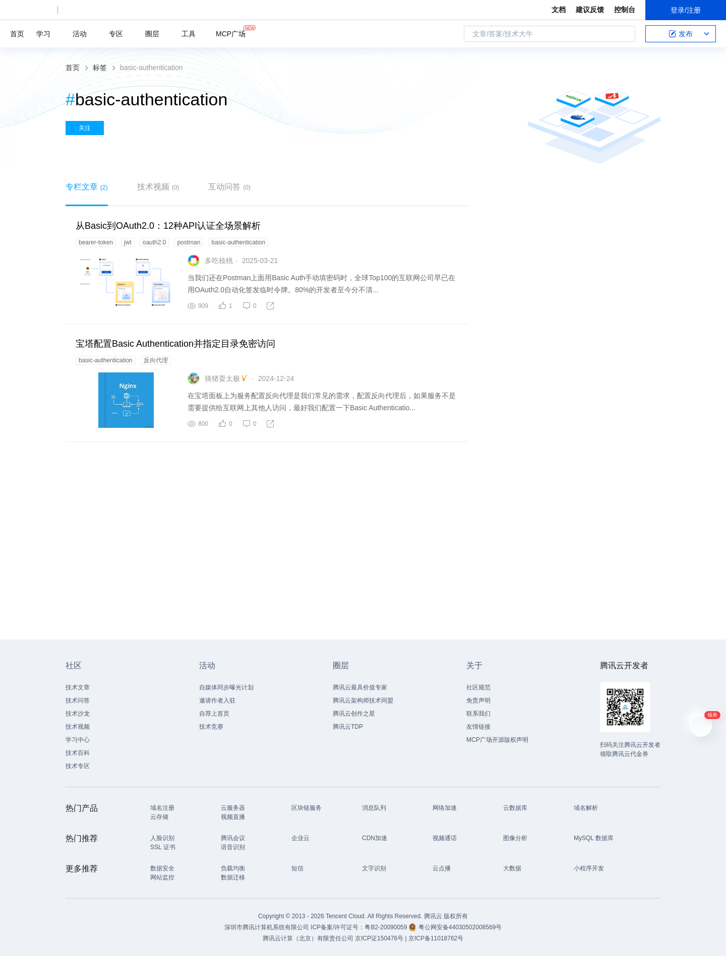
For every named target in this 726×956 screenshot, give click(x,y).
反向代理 (156, 360)
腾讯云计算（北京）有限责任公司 (308, 938)
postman (188, 242)
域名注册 (162, 807)
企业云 (300, 838)
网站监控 (162, 877)
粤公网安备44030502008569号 (460, 927)
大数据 (512, 868)
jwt (128, 242)
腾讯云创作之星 (354, 713)
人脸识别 (162, 838)
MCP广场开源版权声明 (497, 739)
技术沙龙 (78, 713)
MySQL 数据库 (594, 838)
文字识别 (374, 868)
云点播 (442, 868)
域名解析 (586, 807)
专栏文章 (87, 186)
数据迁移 (233, 877)
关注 (85, 128)
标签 (100, 67)
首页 (17, 34)
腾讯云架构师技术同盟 (363, 700)
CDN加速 (374, 838)
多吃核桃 (219, 261)
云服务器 (233, 807)
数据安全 (162, 868)
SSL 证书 (162, 847)
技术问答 (78, 700)
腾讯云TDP (348, 726)
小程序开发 (589, 868)
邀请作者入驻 (217, 700)
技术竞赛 (211, 726)
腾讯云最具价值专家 (360, 687)
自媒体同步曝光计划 (226, 687)
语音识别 (233, 847)
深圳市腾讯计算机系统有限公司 (266, 927)
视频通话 (445, 838)
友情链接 (478, 726)
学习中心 (78, 739)
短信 (297, 868)
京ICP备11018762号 (435, 938)
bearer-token (96, 242)
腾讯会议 (233, 838)
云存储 (159, 816)
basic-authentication (238, 242)
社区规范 (478, 687)
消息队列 (374, 807)
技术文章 (78, 687)
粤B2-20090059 (386, 927)
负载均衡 (233, 868)
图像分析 (515, 838)
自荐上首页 (214, 713)
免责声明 (478, 700)
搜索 (625, 34)
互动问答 (229, 186)
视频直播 (233, 816)
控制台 (624, 10)
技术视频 (158, 186)
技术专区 (78, 766)
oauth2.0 (154, 242)
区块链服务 (306, 807)
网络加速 (445, 807)
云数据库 (515, 807)
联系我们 (478, 713)
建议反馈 (590, 10)
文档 (559, 10)
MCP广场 (231, 33)
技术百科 (78, 752)
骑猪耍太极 (222, 378)
